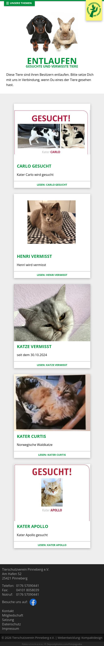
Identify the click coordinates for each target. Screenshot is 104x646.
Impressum (10, 628)
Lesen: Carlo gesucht (52, 184)
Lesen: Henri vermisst (52, 275)
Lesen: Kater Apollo (52, 545)
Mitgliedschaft (12, 615)
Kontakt (8, 611)
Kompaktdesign (91, 638)
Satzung (8, 620)
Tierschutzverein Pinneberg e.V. (33, 638)
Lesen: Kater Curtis (52, 455)
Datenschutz (11, 624)
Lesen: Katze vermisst (52, 365)
